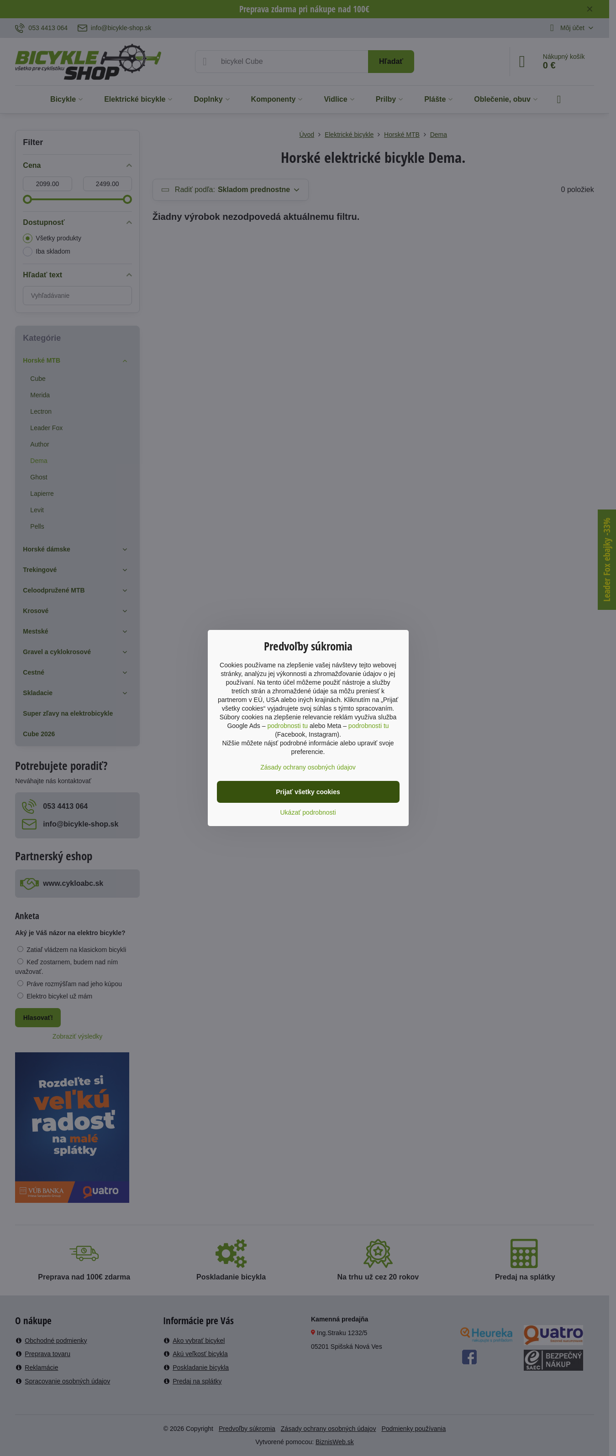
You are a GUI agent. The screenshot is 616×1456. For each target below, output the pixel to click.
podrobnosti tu (287, 725)
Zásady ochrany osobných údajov (308, 767)
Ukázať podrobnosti (308, 812)
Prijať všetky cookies (308, 792)
